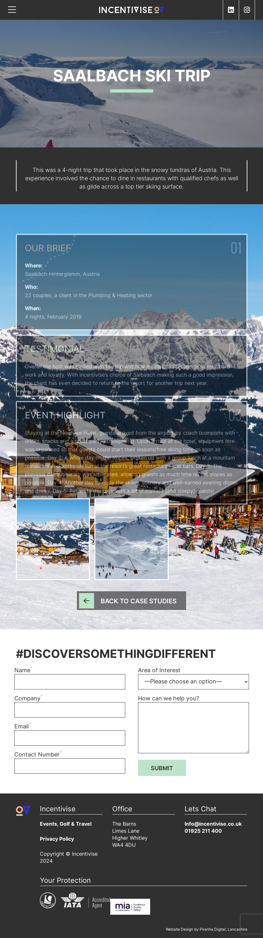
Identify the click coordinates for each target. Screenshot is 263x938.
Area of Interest (193, 680)
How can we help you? (193, 726)
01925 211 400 (203, 831)
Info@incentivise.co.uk (213, 824)
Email (69, 736)
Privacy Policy (57, 839)
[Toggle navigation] (12, 10)
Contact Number (69, 764)
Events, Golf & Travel (65, 824)
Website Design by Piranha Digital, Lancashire (206, 930)
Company (69, 708)
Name (69, 680)
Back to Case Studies (139, 602)
